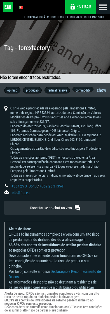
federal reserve (57, 90)
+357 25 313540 (24, 186)
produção (32, 90)
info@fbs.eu (20, 193)
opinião (12, 90)
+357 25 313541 (52, 186)
